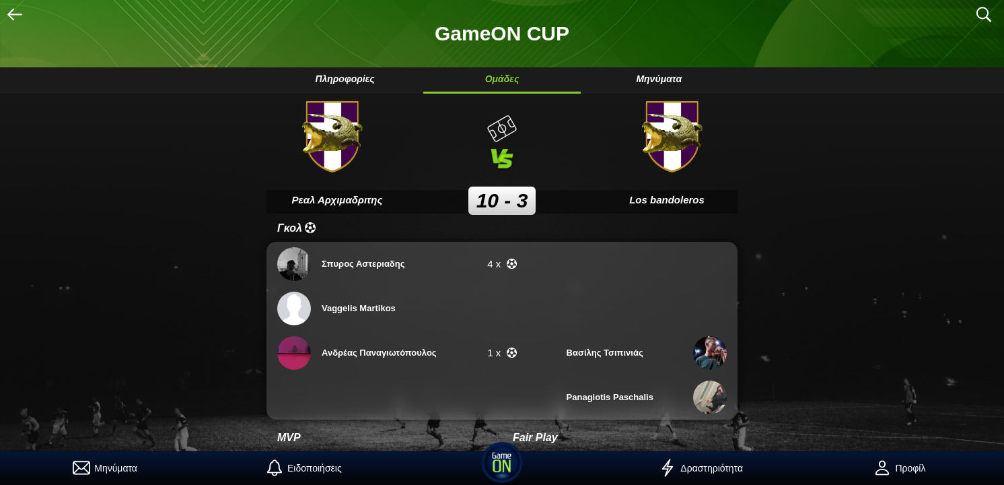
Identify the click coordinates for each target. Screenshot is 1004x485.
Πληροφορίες (344, 78)
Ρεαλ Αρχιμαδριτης (337, 199)
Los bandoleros (667, 199)
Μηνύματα (659, 78)
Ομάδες (502, 78)
